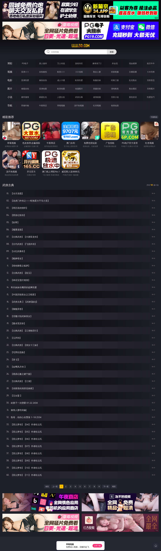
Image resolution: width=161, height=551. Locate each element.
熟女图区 (133, 88)
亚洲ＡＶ (25, 71)
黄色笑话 (133, 97)
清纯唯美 (115, 88)
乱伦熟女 (133, 80)
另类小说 (115, 97)
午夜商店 (43, 105)
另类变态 (151, 80)
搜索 (112, 52)
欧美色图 (61, 88)
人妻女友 (61, 97)
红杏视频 (97, 105)
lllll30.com (80, 45)
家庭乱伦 (43, 97)
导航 (9, 105)
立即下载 (97, 546)
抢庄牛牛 (151, 63)
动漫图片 (79, 88)
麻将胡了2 (97, 63)
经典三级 (115, 80)
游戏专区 (79, 63)
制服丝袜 (97, 80)
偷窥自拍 (25, 88)
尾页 (114, 486)
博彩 (9, 63)
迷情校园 (97, 97)
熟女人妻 (97, 71)
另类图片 (151, 88)
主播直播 (133, 71)
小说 (9, 97)
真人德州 (43, 63)
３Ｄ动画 (79, 71)
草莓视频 (61, 105)
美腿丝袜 (97, 88)
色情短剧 (115, 105)
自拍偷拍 (43, 71)
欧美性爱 (79, 80)
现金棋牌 (133, 63)
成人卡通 (61, 80)
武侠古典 (79, 97)
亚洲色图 (43, 88)
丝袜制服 (115, 71)
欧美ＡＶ (61, 71)
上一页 (55, 486)
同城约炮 (25, 105)
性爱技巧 (151, 97)
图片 (9, 88)
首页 (47, 486)
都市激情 (25, 97)
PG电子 (25, 63)
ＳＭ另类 (151, 71)
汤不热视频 (79, 105)
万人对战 (61, 63)
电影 (9, 80)
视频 (9, 71)
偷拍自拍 (43, 80)
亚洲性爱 (25, 80)
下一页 (105, 486)
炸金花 (115, 63)
